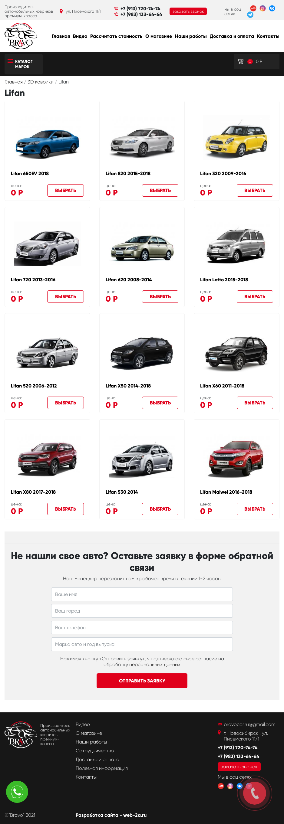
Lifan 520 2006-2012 (34, 386)
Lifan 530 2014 (122, 492)
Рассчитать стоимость (116, 36)
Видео (80, 36)
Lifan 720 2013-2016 (33, 280)
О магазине (158, 36)
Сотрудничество (95, 751)
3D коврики (41, 82)
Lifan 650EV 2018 (30, 173)
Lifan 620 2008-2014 (129, 280)
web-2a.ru (135, 815)
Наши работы (191, 36)
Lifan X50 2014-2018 (128, 386)
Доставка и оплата (232, 36)
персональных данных (154, 664)
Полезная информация (102, 768)
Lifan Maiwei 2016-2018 (226, 492)
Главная (61, 36)
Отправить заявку (142, 681)
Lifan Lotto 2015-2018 (224, 280)
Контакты (268, 36)
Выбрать (65, 190)
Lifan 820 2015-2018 (128, 173)
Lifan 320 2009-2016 (223, 173)
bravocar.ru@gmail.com (250, 724)
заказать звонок (188, 11)
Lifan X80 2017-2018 (33, 492)
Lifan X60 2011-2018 (222, 386)
